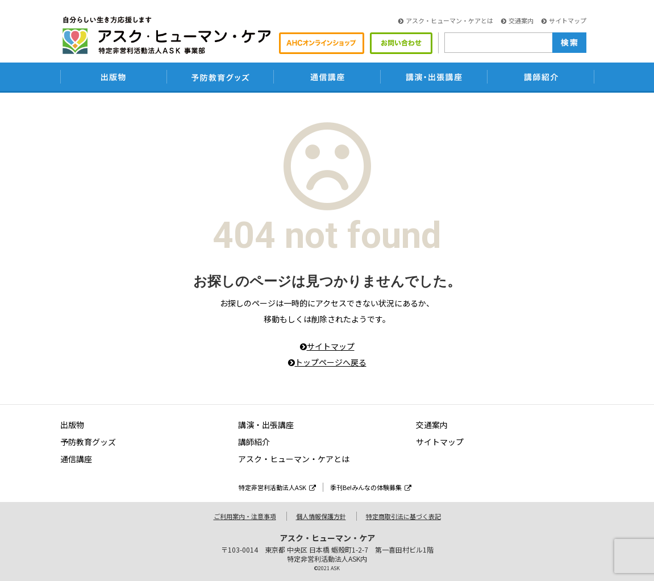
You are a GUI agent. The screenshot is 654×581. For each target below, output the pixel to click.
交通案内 (517, 20)
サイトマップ (563, 20)
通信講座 (76, 458)
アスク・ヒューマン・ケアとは (445, 20)
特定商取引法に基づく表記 (403, 516)
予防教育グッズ (88, 441)
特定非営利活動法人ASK (277, 487)
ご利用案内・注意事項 (245, 516)
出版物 (72, 424)
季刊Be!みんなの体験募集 (370, 487)
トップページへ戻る (327, 362)
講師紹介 (254, 441)
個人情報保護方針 (321, 516)
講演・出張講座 (266, 424)
